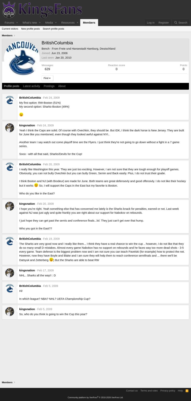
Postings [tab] (49, 86)
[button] (17, 22)
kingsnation (27, 125)
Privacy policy (167, 390)
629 (47, 69)
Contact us (132, 390)
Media (49, 22)
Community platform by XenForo (95, 397)
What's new (30, 22)
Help (180, 390)
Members (89, 22)
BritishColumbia (30, 97)
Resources (68, 22)
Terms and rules (149, 390)
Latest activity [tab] (31, 86)
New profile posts (30, 28)
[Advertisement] (95, 350)
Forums (9, 22)
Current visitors (10, 28)
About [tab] (61, 86)
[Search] (180, 22)
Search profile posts (53, 28)
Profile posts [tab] (11, 86)
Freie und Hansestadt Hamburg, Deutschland (87, 48)
